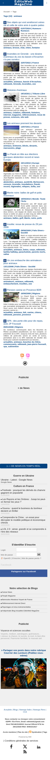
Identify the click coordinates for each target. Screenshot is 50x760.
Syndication (37, 732)
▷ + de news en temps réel (23, 466)
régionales (16, 186)
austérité (28, 182)
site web (24, 117)
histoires (35, 112)
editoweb (7, 84)
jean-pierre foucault (36, 344)
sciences (15, 117)
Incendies (26, 84)
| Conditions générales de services (20, 740)
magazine (16, 115)
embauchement (10, 284)
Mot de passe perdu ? (31, 558)
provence (26, 314)
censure (7, 184)
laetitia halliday (10, 252)
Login (3, 550)
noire (33, 218)
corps (32, 249)
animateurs (8, 281)
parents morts (38, 252)
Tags (14, 12)
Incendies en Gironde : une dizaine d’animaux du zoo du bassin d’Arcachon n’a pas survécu (23, 57)
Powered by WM (25, 737)
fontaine (36, 47)
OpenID (6, 558)
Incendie (16, 184)
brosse (16, 47)
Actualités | (8, 710)
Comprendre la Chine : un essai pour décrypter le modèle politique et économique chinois (23, 520)
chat (22, 47)
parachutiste (25, 252)
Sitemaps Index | (26, 710)
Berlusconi (38, 182)
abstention (8, 182)
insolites (23, 284)
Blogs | (16, 710)
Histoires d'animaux (17, 90)
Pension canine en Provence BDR (24, 290)
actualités (8, 81)
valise (6, 254)
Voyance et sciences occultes (15, 630)
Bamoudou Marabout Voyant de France (17, 600)
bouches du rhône (31, 342)
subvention (13, 346)
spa (5, 346)
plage (18, 148)
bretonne (17, 146)
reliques (26, 186)
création (16, 112)
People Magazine (8, 596)
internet (7, 115)
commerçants (10, 344)
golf (21, 218)
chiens (38, 312)
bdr (24, 312)
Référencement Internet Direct (13, 603)
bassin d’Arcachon (32, 81)
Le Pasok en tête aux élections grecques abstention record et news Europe (21, 157)
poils (39, 218)
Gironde (17, 84)
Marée (27, 218)
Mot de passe (7, 555)
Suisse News (7, 592)
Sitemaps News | (39, 710)
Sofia (33, 186)
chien (28, 47)
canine (30, 312)
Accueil (6, 12)
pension (17, 314)
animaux (7, 47)
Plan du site (23, 732)
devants (33, 146)
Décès (25, 146)
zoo (34, 84)
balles (15, 218)
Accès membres (9, 732)
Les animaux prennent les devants (24, 123)
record (6, 186)
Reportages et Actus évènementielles (16, 607)
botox (26, 249)
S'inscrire (16, 558)
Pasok (37, 184)
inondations (27, 184)
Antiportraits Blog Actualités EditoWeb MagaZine (20, 611)
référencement (29, 115)
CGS (25, 712)
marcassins (9, 148)
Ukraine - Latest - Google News (16, 480)
